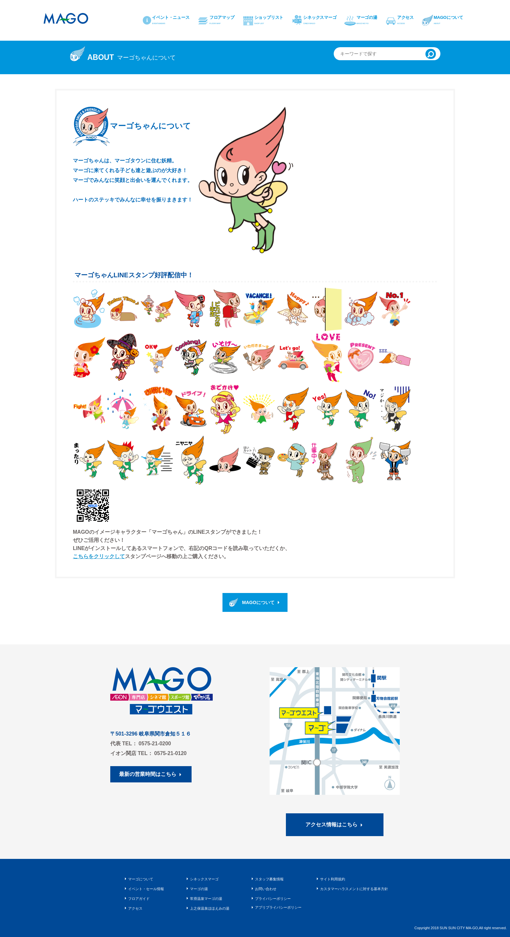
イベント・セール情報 (146, 889)
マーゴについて (140, 879)
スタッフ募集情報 (269, 879)
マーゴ (66, 18)
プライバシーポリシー (273, 899)
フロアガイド (139, 899)
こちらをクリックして (99, 556)
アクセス (135, 908)
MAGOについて (258, 602)
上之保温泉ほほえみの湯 (209, 908)
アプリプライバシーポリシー (278, 907)
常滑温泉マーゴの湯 (206, 899)
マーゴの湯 (199, 889)
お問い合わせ (265, 889)
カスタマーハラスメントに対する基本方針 (354, 889)
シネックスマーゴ (204, 879)
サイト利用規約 (332, 879)
